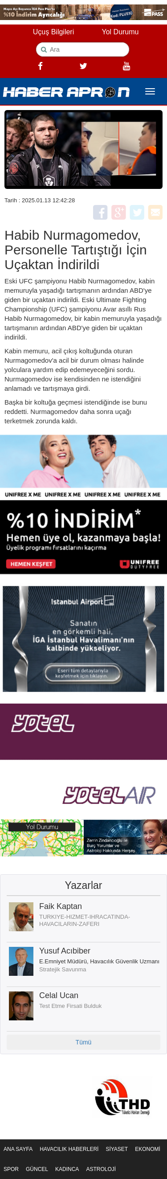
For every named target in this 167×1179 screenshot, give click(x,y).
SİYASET (117, 1149)
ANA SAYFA (18, 1149)
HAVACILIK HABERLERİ (69, 1149)
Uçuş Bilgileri (53, 32)
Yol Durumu (120, 32)
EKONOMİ (147, 1149)
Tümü (84, 1042)
